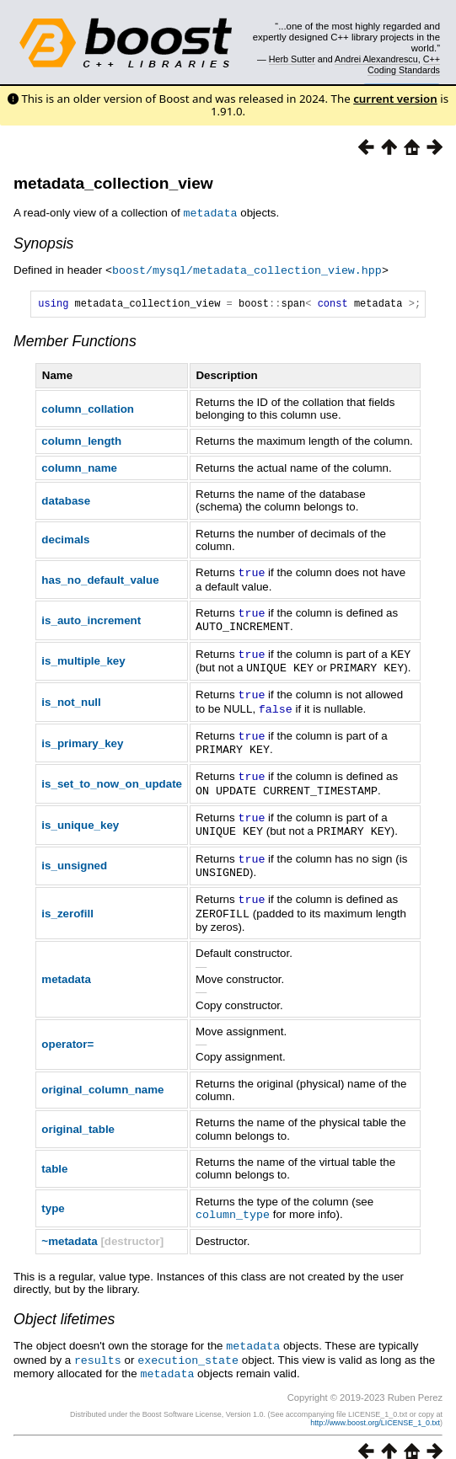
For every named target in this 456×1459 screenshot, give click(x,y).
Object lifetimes (64, 1304)
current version (395, 98)
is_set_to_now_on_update (111, 776)
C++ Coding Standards (403, 64)
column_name (79, 468)
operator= (67, 1030)
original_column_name (102, 1076)
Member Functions (75, 342)
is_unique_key (80, 816)
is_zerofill (67, 901)
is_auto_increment (91, 619)
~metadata (69, 1227)
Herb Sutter (292, 59)
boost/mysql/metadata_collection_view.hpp (247, 268)
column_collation (87, 409)
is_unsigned (74, 854)
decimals (65, 540)
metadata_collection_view (113, 183)
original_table (78, 1115)
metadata (66, 965)
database (65, 501)
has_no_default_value (99, 580)
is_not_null (70, 698)
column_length (81, 442)
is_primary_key (82, 737)
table (54, 1155)
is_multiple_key (83, 658)
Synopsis (43, 242)
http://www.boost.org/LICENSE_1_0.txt (375, 1406)
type (52, 1194)
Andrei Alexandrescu (376, 59)
